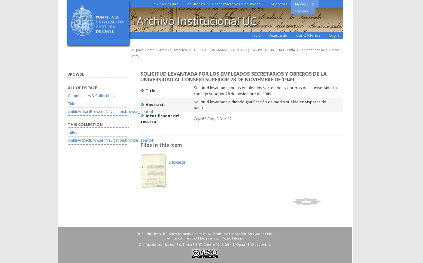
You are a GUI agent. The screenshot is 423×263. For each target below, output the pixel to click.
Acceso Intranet (233, 238)
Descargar (178, 162)
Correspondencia (313, 50)
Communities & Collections (91, 95)
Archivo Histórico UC (175, 50)
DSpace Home (143, 50)
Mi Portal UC (305, 4)
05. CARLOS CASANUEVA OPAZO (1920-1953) (231, 50)
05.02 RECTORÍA (282, 50)
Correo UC (303, 11)
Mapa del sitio (209, 238)
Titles (72, 103)
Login (334, 35)
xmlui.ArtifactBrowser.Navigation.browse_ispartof (110, 111)
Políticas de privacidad (181, 238)
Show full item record (316, 202)
